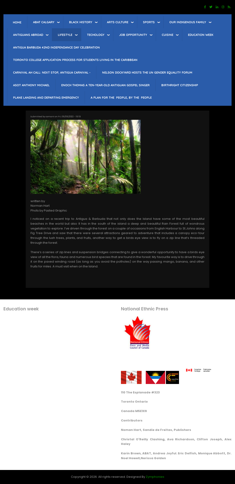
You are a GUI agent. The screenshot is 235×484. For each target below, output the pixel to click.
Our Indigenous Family (187, 22)
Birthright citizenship (179, 85)
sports (149, 22)
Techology (95, 35)
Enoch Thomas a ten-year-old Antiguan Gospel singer (105, 85)
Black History (80, 22)
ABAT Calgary (43, 22)
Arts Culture (117, 22)
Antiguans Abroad (28, 35)
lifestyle (65, 35)
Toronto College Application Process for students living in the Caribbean (75, 60)
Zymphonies (155, 477)
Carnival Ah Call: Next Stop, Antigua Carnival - (51, 72)
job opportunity (133, 35)
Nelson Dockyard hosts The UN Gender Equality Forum (147, 72)
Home (17, 22)
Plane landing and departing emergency (46, 97)
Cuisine (167, 35)
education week (200, 35)
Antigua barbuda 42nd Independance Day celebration (56, 47)
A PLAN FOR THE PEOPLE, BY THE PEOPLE (121, 97)
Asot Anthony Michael (31, 85)
